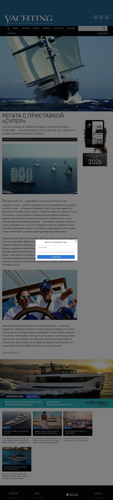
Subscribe (56, 257)
